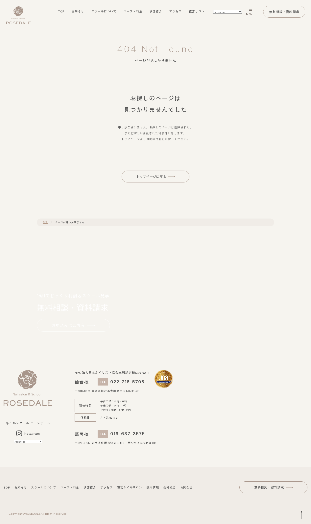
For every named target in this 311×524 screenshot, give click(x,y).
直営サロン (197, 11)
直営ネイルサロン (129, 487)
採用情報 (152, 487)
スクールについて (103, 11)
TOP (61, 11)
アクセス (175, 11)
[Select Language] (227, 12)
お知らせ (78, 11)
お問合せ (186, 487)
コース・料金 (133, 11)
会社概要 (169, 487)
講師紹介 (156, 11)
